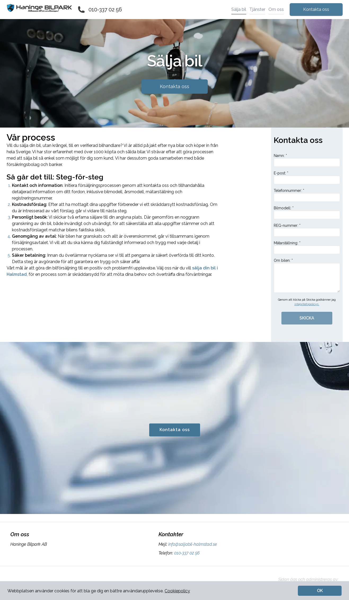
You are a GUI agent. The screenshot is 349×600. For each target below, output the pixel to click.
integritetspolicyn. (306, 304)
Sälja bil (238, 9)
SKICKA (306, 318)
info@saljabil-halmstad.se (192, 544)
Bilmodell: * (307, 212)
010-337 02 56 (105, 9)
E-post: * (307, 177)
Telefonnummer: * (307, 195)
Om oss (276, 9)
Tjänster (257, 9)
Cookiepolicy (177, 590)
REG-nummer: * (307, 230)
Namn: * (307, 160)
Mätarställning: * (307, 247)
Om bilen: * (307, 275)
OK (320, 590)
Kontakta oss (316, 9)
